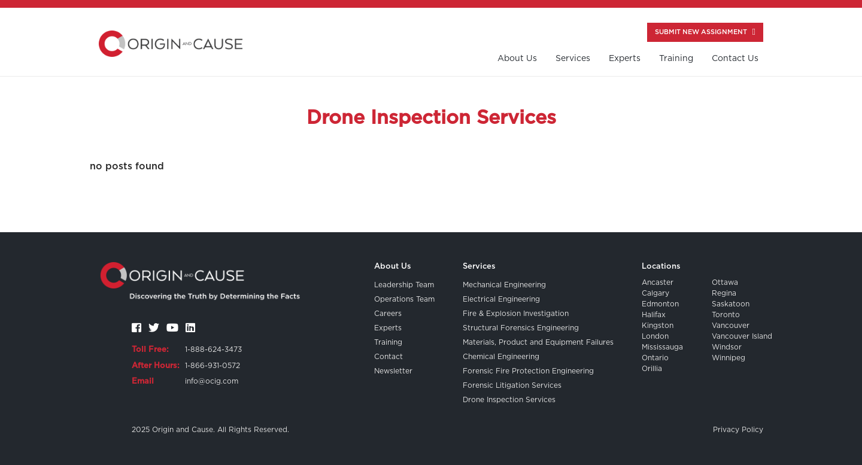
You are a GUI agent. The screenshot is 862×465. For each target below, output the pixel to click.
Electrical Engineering (501, 299)
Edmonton (660, 304)
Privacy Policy (738, 429)
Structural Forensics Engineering (521, 328)
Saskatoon (730, 304)
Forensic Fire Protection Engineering (528, 371)
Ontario (655, 357)
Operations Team (404, 299)
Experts (625, 58)
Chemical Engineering (501, 356)
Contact (388, 356)
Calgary (655, 293)
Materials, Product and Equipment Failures (538, 342)
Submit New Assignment (705, 32)
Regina (724, 293)
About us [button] (517, 58)
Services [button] (573, 58)
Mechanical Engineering (504, 284)
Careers (388, 313)
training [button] (676, 58)
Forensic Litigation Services (512, 385)
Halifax (654, 314)
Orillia (652, 368)
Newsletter (393, 371)
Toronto (726, 314)
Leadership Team (404, 284)
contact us (735, 58)
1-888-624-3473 (213, 349)
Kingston (657, 325)
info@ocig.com (211, 381)
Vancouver (730, 325)
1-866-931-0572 (212, 365)
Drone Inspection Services (509, 399)
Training (388, 342)
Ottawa (725, 282)
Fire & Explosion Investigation (516, 313)
